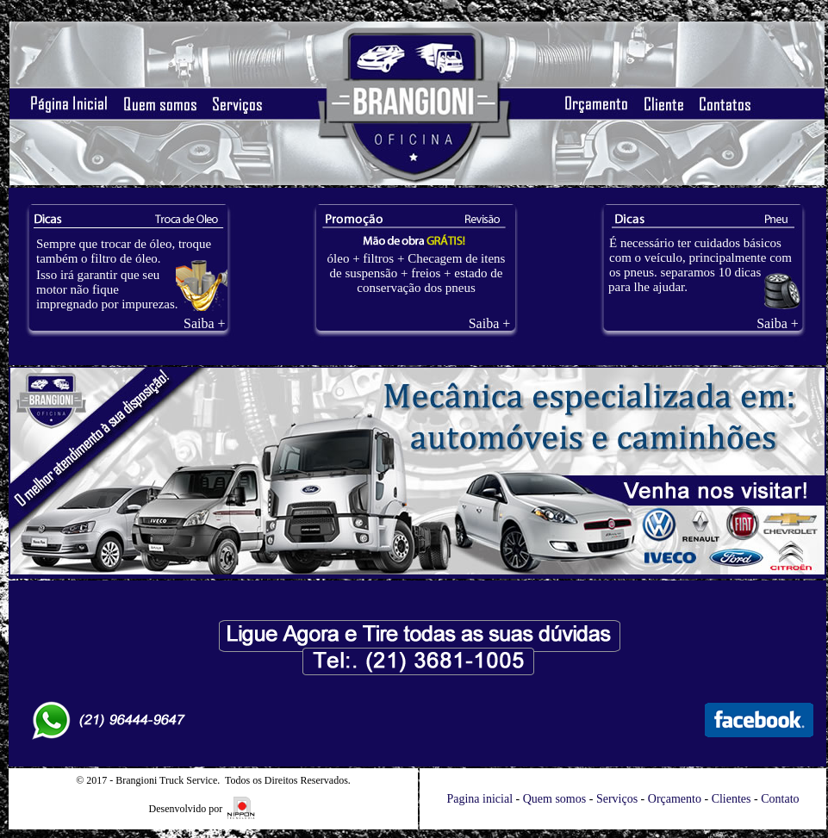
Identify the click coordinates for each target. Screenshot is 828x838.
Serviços (617, 798)
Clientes (731, 798)
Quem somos (555, 798)
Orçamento (674, 798)
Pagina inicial (479, 798)
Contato (780, 798)
